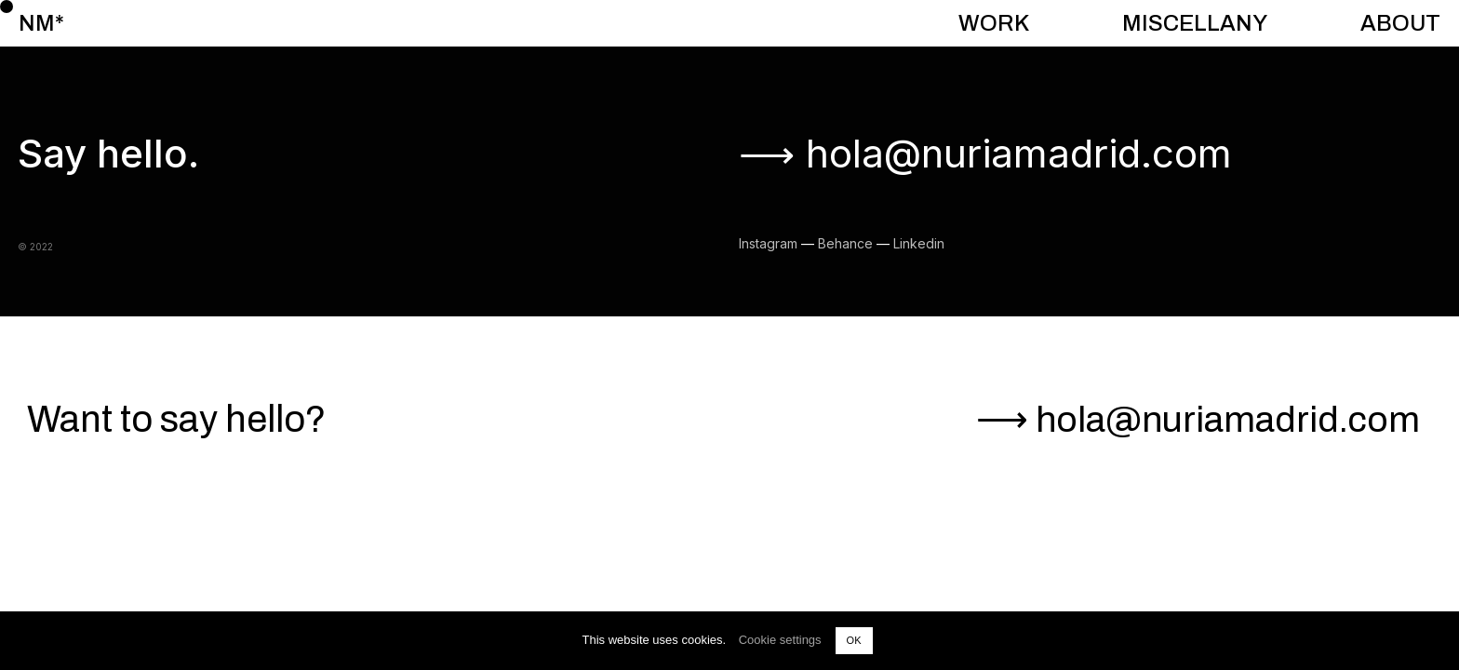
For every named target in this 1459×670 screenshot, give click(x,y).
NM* (41, 23)
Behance (845, 243)
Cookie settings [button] (780, 640)
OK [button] (854, 640)
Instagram (768, 243)
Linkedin (918, 243)
